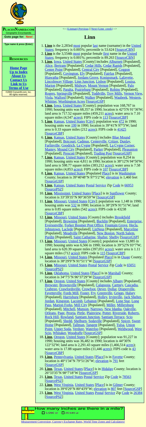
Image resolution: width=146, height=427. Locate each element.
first (106, 53)
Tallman (78, 325)
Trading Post (103, 153)
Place (106, 173)
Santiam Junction (87, 317)
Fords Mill (71, 293)
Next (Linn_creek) (101, 28)
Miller (111, 305)
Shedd (67, 321)
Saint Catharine (84, 237)
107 (105, 169)
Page (61, 313)
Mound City (66, 149)
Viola (49, 97)
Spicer (125, 321)
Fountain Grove (116, 225)
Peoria (70, 313)
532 (74, 205)
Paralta (68, 89)
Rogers (50, 93)
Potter (106, 313)
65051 (131, 265)
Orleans (50, 313)
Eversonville (54, 225)
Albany (117, 281)
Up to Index (19, 72)
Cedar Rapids (112, 65)
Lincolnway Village (59, 81)
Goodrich (68, 145)
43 (134, 349)
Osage (125, 257)
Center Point (54, 69)
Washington (127, 173)
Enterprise (134, 221)
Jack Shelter (132, 297)
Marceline (131, 229)
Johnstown (52, 229)
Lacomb (76, 301)
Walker (90, 97)
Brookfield (122, 217)
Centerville (99, 141)
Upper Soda (62, 329)
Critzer (113, 141)
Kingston (62, 301)
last (95, 45)
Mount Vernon (98, 85)
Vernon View (133, 93)
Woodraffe (75, 333)
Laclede (67, 229)
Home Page (18, 68)
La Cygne (84, 145)
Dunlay (125, 141)
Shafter (102, 237)
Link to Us (18, 84)
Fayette (117, 357)
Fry (93, 293)
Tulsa (120, 325)
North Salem (125, 233)
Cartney (117, 285)
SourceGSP (95, 101)
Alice (49, 65)
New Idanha (113, 309)
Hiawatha (51, 77)
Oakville (129, 309)
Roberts (133, 313)
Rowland (67, 317)
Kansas (59, 121)
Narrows (96, 309)
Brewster (51, 285)
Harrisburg (71, 297)
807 (113, 389)
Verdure (78, 329)
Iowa (57, 61)
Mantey (50, 149)
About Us (18, 76)
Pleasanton (130, 149)
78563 (126, 377)
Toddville (98, 93)
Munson (83, 309)
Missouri (60, 201)
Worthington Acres (71, 101)
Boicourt (69, 141)
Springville (64, 93)
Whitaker (59, 333)
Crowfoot (88, 289)
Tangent (91, 325)
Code (116, 185)
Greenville (104, 293)
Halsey (130, 293)
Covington (70, 73)
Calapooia (103, 285)
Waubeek (120, 97)
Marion (50, 85)
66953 (128, 185)
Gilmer (118, 385)
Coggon (124, 69)
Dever (101, 289)
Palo (131, 85)
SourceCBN (124, 49)
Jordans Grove (88, 77)
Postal (90, 185)
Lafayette (126, 77)
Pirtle (81, 313)
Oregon (59, 281)
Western (135, 97)
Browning (70, 221)
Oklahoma (61, 273)
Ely (82, 73)
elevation (112, 177)
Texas (58, 369)
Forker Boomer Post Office (84, 225)
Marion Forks (62, 305)
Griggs (119, 293)
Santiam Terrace (112, 317)
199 (74, 125)
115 (102, 253)
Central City (90, 69)
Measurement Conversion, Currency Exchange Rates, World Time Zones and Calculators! (73, 421)
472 (121, 121)
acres (108, 113)
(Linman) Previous (78, 28)
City (90, 121)
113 (105, 117)
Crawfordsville (69, 289)
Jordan (49, 301)
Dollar (112, 289)
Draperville (126, 289)
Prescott (69, 153)
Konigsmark (109, 77)
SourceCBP (118, 117)
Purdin (49, 237)
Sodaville (95, 321)
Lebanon (90, 301)
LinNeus (98, 229)
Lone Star (123, 301)
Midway (80, 85)
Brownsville (68, 285)
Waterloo (92, 329)
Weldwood (125, 329)
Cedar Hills (93, 65)
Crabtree (51, 289)
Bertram (60, 65)
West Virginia (63, 385)
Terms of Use (18, 88)
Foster (84, 293)
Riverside (119, 313)
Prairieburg (83, 89)
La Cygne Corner (122, 145)
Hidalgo (107, 369)
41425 (121, 129)
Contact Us (18, 80)
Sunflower (117, 193)
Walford (60, 97)
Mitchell (69, 309)
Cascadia (131, 285)
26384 (138, 393)
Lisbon (101, 81)
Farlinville (52, 145)
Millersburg (125, 305)
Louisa (130, 81)
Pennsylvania (63, 357)
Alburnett (115, 61)
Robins (115, 89)
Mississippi (62, 193)
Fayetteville (53, 293)
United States (72, 61)
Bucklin (102, 221)
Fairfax (109, 73)
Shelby (114, 237)
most (76, 45)
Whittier (51, 101)
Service (100, 185)
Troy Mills (114, 93)
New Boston (105, 233)
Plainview (94, 313)
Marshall (114, 273)
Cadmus (83, 141)
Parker (98, 149)
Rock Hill (52, 317)
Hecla (133, 225)
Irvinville (115, 297)
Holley (102, 297)
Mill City (80, 305)
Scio (129, 317)
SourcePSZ (54, 189)
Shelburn (80, 321)
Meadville (70, 233)
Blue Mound (121, 137)
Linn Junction (84, 81)
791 (115, 361)
